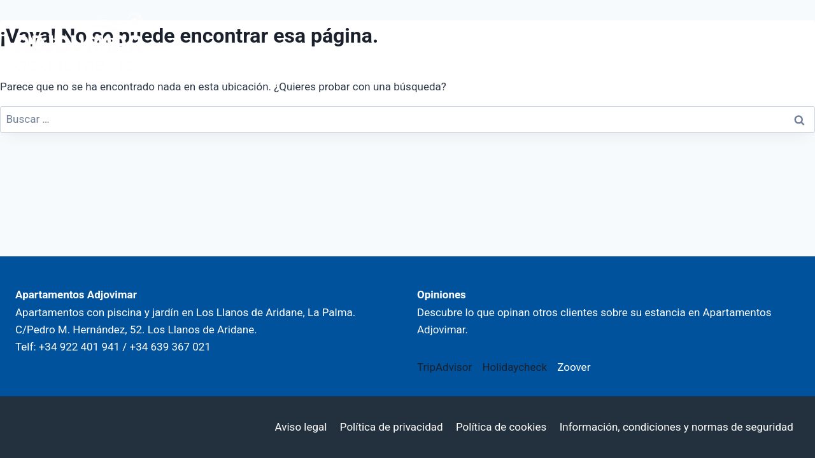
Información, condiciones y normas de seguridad (676, 426)
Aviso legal (301, 426)
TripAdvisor (444, 367)
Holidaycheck (514, 367)
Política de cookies (501, 426)
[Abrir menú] (781, 43)
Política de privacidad (391, 426)
